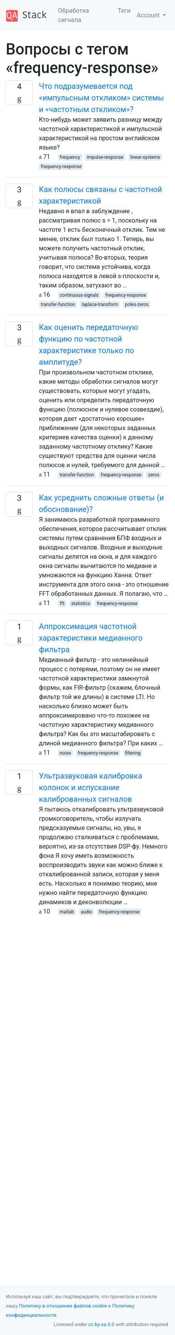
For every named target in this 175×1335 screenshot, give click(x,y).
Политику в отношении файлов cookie (63, 1306)
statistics (80, 603)
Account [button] (149, 15)
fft (62, 603)
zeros (153, 475)
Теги (124, 10)
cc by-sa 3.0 (101, 1324)
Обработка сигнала (73, 15)
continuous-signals (79, 295)
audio (87, 912)
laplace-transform (100, 304)
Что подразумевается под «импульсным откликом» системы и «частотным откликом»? (101, 98)
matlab (67, 912)
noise (65, 753)
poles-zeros (137, 304)
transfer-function (58, 304)
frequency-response (61, 166)
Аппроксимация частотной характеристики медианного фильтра (91, 638)
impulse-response (105, 157)
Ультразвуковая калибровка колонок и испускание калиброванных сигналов (90, 787)
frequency (70, 157)
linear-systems (145, 157)
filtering (132, 753)
